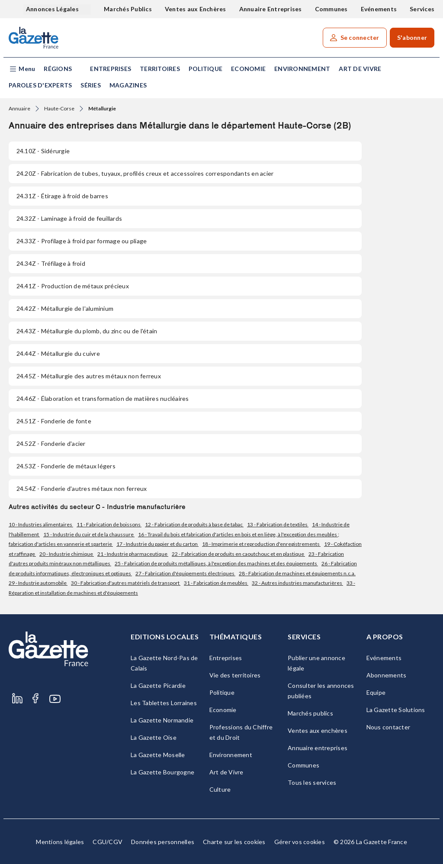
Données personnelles (162, 841)
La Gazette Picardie (158, 685)
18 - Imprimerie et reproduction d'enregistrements (261, 544)
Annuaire (19, 108)
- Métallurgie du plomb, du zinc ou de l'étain (86, 331)
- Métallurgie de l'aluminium (64, 308)
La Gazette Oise (154, 737)
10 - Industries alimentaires (41, 524)
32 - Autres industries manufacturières (297, 583)
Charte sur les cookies (234, 841)
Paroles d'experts (40, 85)
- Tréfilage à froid (50, 263)
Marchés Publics (128, 9)
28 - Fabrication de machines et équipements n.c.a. (297, 573)
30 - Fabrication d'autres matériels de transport (125, 583)
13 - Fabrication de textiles (277, 524)
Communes (331, 9)
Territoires (160, 68)
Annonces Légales (53, 9)
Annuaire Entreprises (270, 9)
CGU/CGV (107, 841)
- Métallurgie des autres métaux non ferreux (88, 376)
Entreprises (110, 68)
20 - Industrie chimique (66, 554)
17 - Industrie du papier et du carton (157, 544)
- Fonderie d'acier (51, 443)
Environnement (302, 68)
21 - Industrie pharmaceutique (132, 554)
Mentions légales (60, 841)
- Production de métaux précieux (72, 286)
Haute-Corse (59, 108)
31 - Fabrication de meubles (216, 583)
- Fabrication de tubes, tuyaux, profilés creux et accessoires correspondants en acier (144, 173)
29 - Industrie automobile (38, 583)
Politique (205, 68)
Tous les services (312, 782)
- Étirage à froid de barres (62, 196)
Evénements (379, 9)
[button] (22, 69)
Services (422, 9)
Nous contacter (388, 727)
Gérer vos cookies (299, 841)
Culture (220, 789)
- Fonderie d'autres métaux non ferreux (81, 488)
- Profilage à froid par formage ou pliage (81, 241)
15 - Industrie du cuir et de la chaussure (89, 534)
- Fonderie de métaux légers (66, 466)
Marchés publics (310, 713)
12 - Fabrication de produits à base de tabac (194, 524)
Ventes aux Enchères (195, 9)
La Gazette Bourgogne (162, 772)
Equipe (376, 692)
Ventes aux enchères (317, 730)
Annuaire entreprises (317, 747)
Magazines (128, 85)
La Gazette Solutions (395, 709)
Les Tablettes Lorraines (164, 702)
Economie (248, 68)
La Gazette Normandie (162, 720)
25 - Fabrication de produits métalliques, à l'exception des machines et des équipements (216, 563)
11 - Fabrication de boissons (109, 524)
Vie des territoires (235, 675)
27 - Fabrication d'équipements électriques (185, 573)
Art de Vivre (360, 68)
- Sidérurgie (43, 151)
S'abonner (412, 37)
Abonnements (386, 675)
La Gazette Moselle (158, 754)
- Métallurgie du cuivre (58, 353)
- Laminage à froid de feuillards (69, 218)
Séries (90, 85)
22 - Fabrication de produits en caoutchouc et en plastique (238, 554)
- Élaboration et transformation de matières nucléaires (102, 398)
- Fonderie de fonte (53, 421)
